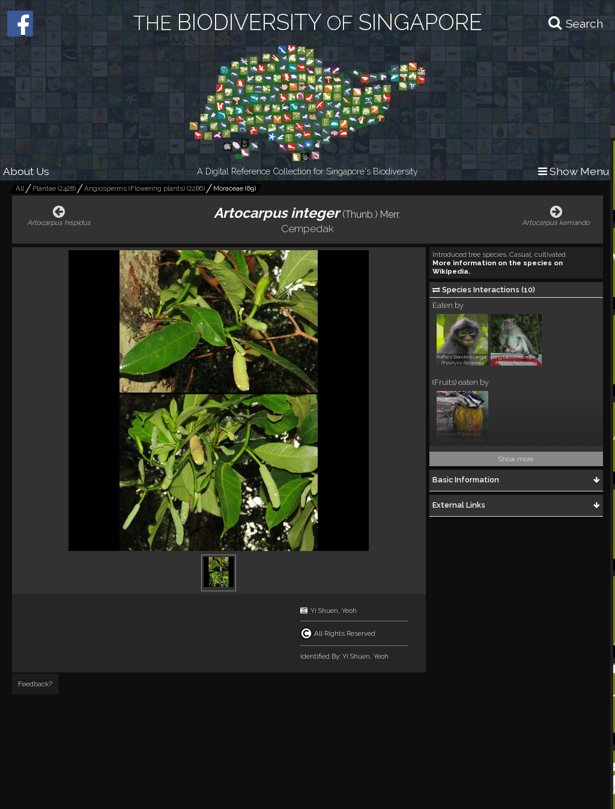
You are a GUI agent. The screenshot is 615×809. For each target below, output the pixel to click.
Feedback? (35, 684)
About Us (26, 171)
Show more (515, 459)
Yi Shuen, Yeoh (334, 610)
